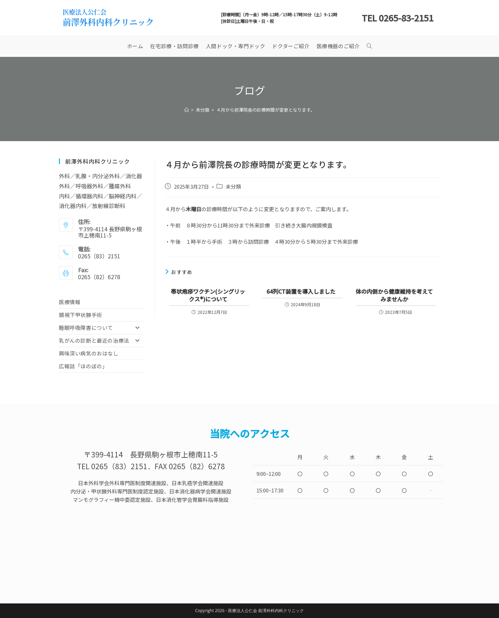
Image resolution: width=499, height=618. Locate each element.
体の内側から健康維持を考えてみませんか (394, 295)
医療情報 (69, 302)
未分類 (233, 186)
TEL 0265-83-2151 (398, 17)
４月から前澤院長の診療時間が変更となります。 (265, 109)
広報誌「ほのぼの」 (83, 366)
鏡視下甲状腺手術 (80, 314)
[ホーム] (186, 109)
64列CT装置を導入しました (300, 291)
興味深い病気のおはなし (89, 353)
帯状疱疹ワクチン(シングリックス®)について (208, 295)
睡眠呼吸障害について (101, 327)
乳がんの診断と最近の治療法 (101, 340)
